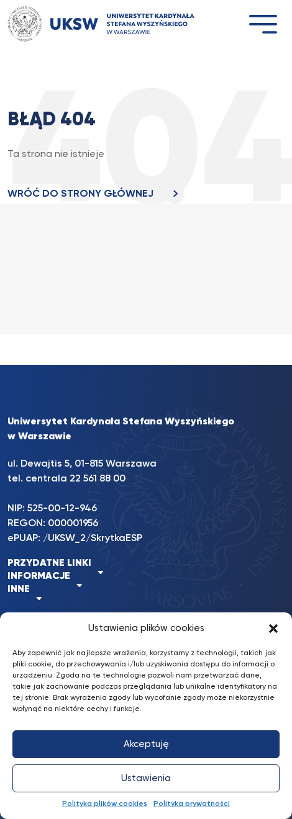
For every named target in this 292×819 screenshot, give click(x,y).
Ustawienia (146, 778)
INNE (18, 589)
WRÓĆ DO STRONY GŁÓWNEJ (96, 194)
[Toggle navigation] (263, 24)
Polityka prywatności (191, 804)
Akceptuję (146, 744)
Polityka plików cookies (104, 804)
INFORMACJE (38, 576)
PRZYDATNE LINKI (49, 563)
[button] (273, 628)
